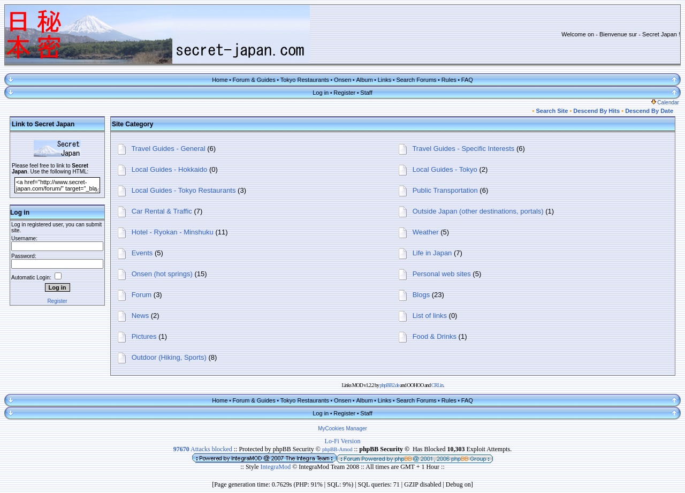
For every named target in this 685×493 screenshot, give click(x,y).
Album (364, 80)
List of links (430, 316)
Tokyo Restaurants (304, 80)
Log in (321, 92)
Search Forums (416, 80)
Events (142, 253)
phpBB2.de (389, 385)
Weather (426, 232)
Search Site (552, 111)
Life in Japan (432, 253)
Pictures (144, 336)
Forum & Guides (254, 80)
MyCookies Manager (342, 428)
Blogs (421, 295)
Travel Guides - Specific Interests (463, 149)
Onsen (342, 80)
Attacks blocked (202, 449)
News (140, 316)
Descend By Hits (596, 111)
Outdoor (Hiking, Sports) (169, 357)
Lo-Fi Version (343, 441)
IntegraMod (277, 467)
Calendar (665, 102)
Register (344, 92)
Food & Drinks (434, 336)
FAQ (467, 80)
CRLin (437, 385)
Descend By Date (649, 111)
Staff (366, 92)
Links (385, 80)
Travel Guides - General (168, 149)
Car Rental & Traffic (162, 211)
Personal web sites (442, 274)
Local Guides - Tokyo (445, 169)
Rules (449, 80)
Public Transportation (445, 190)
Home (219, 80)
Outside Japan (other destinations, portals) (478, 211)
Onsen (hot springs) (162, 274)
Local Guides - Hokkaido (170, 169)
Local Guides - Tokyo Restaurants (184, 190)
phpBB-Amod (337, 449)
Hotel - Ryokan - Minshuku (173, 232)
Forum (142, 295)
